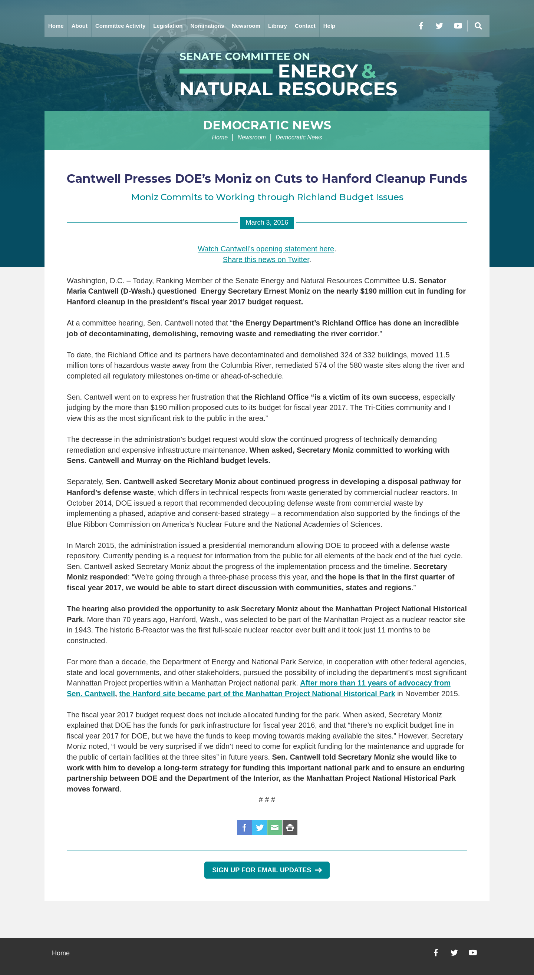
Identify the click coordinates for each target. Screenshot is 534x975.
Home (56, 26)
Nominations (207, 26)
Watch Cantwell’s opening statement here (266, 249)
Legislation (167, 26)
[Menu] (478, 26)
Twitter (259, 827)
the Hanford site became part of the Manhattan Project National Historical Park (257, 694)
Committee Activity (120, 26)
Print (290, 827)
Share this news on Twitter (266, 259)
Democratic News (267, 125)
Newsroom (246, 26)
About (80, 26)
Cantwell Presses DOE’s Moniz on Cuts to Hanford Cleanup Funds (267, 178)
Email (274, 827)
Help (329, 26)
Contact (305, 26)
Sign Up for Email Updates (267, 870)
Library (277, 26)
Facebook (244, 827)
